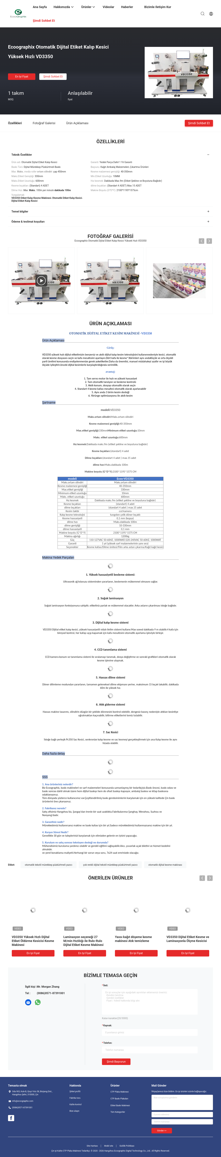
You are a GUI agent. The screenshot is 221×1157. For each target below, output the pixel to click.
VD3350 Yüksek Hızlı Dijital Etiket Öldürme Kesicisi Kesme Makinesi (33, 941)
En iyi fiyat (21, 76)
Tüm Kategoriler (117, 1112)
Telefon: (107, 1043)
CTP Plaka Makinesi (119, 1092)
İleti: (105, 985)
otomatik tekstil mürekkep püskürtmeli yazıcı (48, 864)
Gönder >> (161, 1130)
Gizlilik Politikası (127, 1146)
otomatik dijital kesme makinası (165, 864)
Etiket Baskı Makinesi (120, 1105)
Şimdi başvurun (116, 1061)
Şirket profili (75, 1091)
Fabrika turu (75, 1098)
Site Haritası (92, 1146)
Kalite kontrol (75, 1104)
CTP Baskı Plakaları (119, 1098)
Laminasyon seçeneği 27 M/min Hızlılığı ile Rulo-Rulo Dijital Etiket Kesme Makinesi (83, 941)
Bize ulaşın (74, 1111)
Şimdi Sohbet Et (53, 76)
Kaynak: (107, 1025)
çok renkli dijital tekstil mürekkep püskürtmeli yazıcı (110, 864)
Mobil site (108, 1146)
